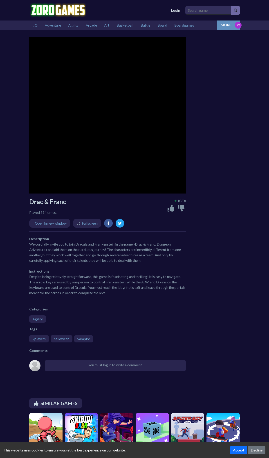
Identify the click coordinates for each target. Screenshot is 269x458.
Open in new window (51, 223)
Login (175, 10)
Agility (37, 319)
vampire (83, 339)
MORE (225, 25)
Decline (256, 450)
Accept (238, 450)
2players (39, 339)
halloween (61, 339)
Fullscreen (90, 223)
